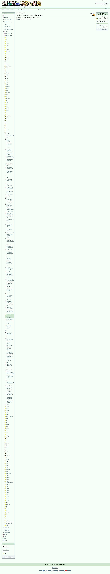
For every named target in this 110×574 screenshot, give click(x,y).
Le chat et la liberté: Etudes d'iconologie (9, 316)
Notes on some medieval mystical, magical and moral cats (10, 215)
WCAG (49, 570)
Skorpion (7, 484)
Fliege (7, 88)
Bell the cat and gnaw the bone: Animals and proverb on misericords (9, 296)
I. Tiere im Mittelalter (8, 19)
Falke (7, 82)
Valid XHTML (55, 570)
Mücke (7, 432)
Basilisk (7, 49)
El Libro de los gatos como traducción (9, 327)
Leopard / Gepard (9, 416)
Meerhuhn (8, 428)
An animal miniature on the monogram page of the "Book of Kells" (10, 240)
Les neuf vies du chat (10, 164)
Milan (7, 430)
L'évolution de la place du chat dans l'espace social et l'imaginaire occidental (10, 159)
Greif (7, 104)
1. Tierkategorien (8, 33)
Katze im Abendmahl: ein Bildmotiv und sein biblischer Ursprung (10, 289)
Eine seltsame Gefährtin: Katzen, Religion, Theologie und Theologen (10, 388)
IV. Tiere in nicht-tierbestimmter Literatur (9, 29)
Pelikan (7, 447)
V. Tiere (18, 9)
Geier (7, 100)
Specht (7, 486)
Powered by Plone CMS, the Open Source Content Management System (55, 568)
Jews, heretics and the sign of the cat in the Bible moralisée (10, 234)
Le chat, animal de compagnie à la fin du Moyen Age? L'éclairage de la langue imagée (10, 252)
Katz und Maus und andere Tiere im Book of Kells (10, 246)
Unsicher (7, 525)
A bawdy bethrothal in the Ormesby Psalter (10, 268)
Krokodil (7, 410)
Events (32, 7)
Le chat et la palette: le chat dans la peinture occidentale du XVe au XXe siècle (10, 207)
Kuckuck (7, 414)
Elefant (7, 74)
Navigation (4, 13)
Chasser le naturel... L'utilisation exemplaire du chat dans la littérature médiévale (9, 143)
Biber (7, 53)
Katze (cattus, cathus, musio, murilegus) (9, 365)
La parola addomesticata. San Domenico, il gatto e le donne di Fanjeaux (10, 274)
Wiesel (7, 512)
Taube (7, 498)
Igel (6, 125)
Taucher (7, 500)
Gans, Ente (8, 98)
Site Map (97, 0)
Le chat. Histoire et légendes (10, 136)
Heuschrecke (8, 116)
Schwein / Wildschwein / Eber (9, 482)
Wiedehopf (8, 510)
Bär (6, 47)
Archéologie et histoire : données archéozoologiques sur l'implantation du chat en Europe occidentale (10, 374)
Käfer (7, 127)
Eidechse (7, 68)
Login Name (5, 546)
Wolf (7, 514)
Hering (7, 114)
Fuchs (7, 96)
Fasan (7, 84)
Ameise (7, 43)
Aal (6, 37)
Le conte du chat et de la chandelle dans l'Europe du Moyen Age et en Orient (10, 190)
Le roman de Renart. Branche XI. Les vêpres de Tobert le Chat (10, 200)
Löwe (7, 420)
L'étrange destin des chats (10, 195)
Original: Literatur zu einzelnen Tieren (10, 522)
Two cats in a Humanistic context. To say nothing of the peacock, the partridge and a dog (9, 261)
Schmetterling (8, 473)
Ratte (7, 457)
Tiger (7, 502)
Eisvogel (7, 72)
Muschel (7, 434)
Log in (106, 8)
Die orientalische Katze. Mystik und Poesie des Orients (10, 321)
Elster (7, 76)
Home (4, 7)
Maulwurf (7, 424)
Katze (30, 9)
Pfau (7, 449)
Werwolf (7, 506)
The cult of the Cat (10, 330)
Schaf (7, 467)
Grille (7, 106)
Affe (6, 41)
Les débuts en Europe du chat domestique (9, 180)
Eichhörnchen (8, 66)
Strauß (7, 496)
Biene (7, 55)
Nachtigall (8, 436)
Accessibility (102, 0)
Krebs (7, 408)
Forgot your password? (8, 557)
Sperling (7, 490)
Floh (7, 90)
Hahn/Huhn (8, 110)
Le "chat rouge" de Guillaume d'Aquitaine (10, 221)
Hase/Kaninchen (9, 112)
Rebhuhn (7, 459)
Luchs (7, 422)
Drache (7, 62)
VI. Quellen (7, 527)
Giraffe (7, 102)
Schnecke (8, 475)
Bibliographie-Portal (21, 3)
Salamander (8, 465)
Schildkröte (8, 469)
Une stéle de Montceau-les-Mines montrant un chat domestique (10, 381)
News (27, 7)
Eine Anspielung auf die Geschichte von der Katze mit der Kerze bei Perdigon (10, 282)
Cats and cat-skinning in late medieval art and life (10, 334)
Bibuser (19, 19)
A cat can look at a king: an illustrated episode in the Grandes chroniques (10, 341)
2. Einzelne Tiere (24, 9)
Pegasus (7, 445)
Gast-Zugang (102, 26)
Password (5, 549)
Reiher (7, 461)
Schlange (7, 471)
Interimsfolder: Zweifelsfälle (7, 530)
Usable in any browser (68, 570)
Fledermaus (8, 86)
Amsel (7, 45)
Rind (7, 463)
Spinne (7, 492)
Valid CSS (61, 570)
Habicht (7, 108)
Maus (7, 426)
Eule (7, 80)
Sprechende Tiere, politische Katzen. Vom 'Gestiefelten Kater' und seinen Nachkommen (10, 310)
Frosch (7, 94)
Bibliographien (10, 7)
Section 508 (42, 570)
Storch (7, 494)
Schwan (7, 479)
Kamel (7, 129)
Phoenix (7, 453)
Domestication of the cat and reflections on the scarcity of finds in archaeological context (10, 227)
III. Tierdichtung (7, 26)
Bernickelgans (8, 51)
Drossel (7, 64)
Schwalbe (8, 477)
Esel (7, 78)
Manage (17, 7)
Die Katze (8, 133)
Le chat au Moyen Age (10, 176)
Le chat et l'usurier (10, 211)
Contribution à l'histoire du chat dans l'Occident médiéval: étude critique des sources (10, 170)
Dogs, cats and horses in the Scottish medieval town (10, 303)
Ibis (6, 123)
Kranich (7, 406)
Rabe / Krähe (8, 455)
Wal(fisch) (8, 504)
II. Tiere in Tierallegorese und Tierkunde (8, 23)
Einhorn (7, 70)
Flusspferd (8, 92)
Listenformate (7, 532)
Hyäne (7, 121)
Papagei (7, 443)
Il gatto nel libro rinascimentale (9, 184)
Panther (7, 441)
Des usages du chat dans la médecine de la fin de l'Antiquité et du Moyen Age (10, 152)
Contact (106, 0)
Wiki (22, 7)
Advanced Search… (104, 4)
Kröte (7, 412)
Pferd (7, 451)
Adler (7, 39)
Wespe (7, 508)
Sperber (7, 488)
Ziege (7, 519)
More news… (104, 29)
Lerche (7, 418)
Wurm (7, 516)
